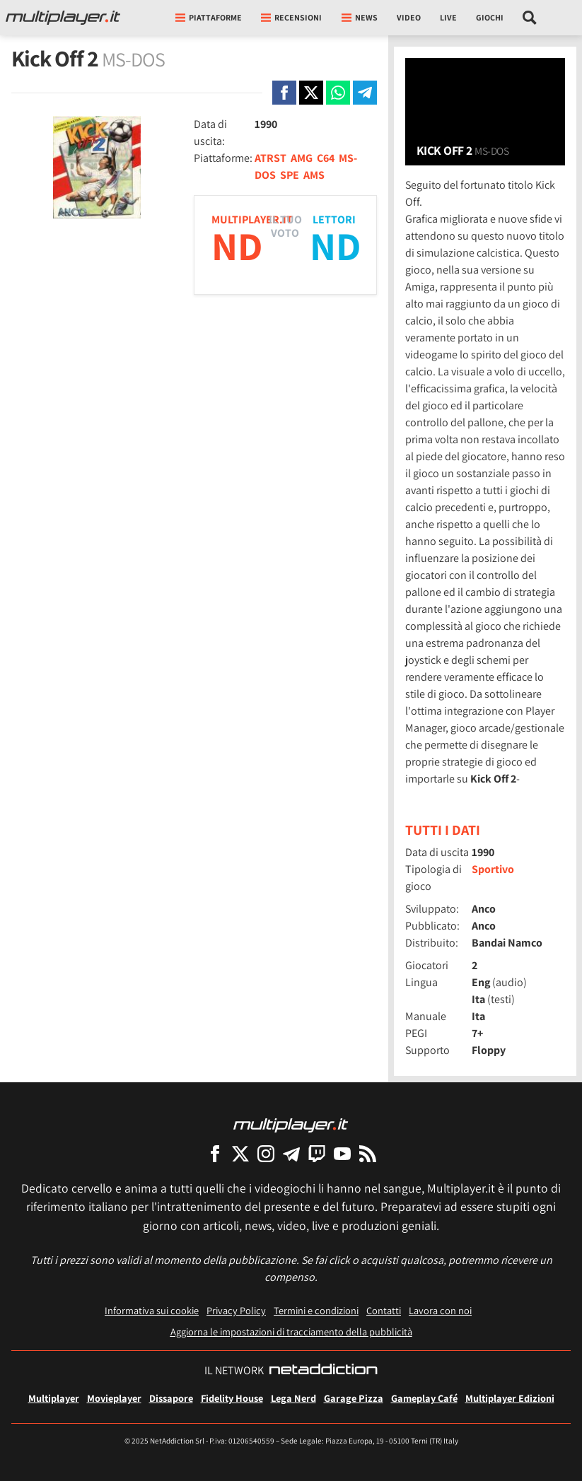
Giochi (490, 17)
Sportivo (493, 869)
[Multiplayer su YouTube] (342, 1153)
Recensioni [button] (291, 17)
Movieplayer (114, 1398)
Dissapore (171, 1398)
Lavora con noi (440, 1310)
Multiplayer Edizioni (509, 1398)
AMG (302, 158)
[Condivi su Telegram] (365, 93)
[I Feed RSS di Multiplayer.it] (367, 1153)
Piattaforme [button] (208, 17)
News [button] (360, 17)
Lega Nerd (293, 1398)
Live (448, 17)
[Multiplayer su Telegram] (291, 1153)
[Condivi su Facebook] (284, 93)
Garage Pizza (353, 1398)
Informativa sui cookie (152, 1310)
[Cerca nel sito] (530, 17)
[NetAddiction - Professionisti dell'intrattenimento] (323, 1370)
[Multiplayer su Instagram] (265, 1153)
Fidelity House (232, 1398)
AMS (314, 175)
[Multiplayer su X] (240, 1153)
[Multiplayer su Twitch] (316, 1153)
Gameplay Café (424, 1398)
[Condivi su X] (311, 93)
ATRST (270, 158)
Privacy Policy (236, 1310)
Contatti (383, 1310)
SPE (289, 175)
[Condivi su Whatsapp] (338, 93)
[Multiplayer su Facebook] (214, 1153)
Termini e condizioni (316, 1310)
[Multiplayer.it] (63, 18)
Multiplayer (53, 1398)
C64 (325, 158)
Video (409, 17)
